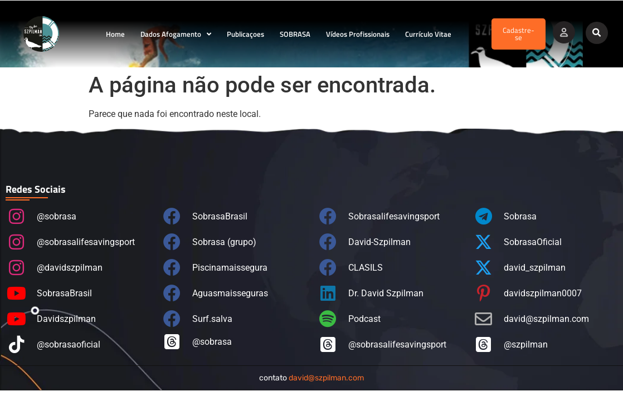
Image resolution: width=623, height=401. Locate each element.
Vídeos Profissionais (358, 34)
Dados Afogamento (175, 34)
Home (115, 34)
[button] (597, 33)
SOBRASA (295, 34)
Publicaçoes (245, 34)
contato (311, 378)
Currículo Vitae (428, 34)
